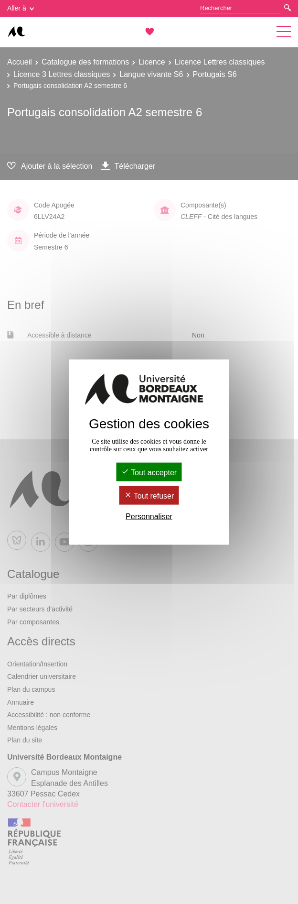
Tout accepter (149, 472)
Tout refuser (149, 496)
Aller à (20, 8)
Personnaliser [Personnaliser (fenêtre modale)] (149, 516)
